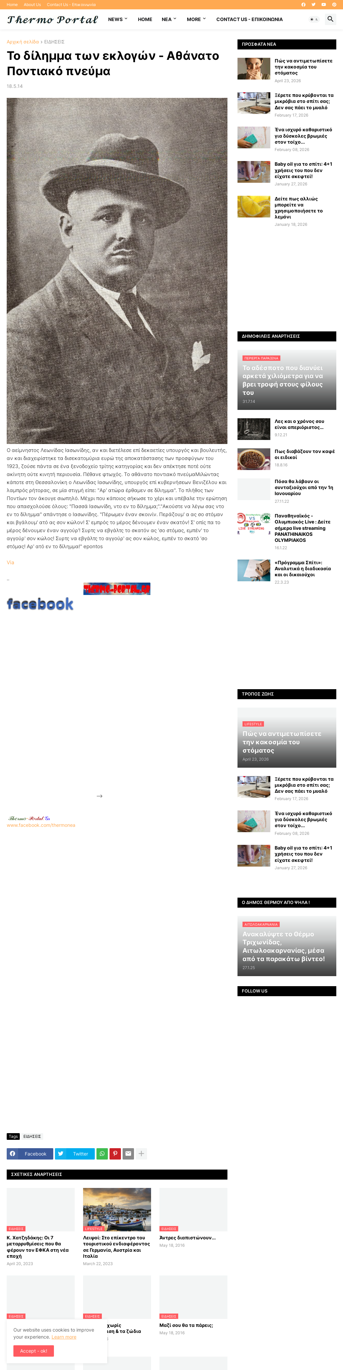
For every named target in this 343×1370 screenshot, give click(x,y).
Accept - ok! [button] (33, 1351)
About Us (32, 4)
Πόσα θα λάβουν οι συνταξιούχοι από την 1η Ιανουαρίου (304, 487)
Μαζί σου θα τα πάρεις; (186, 1325)
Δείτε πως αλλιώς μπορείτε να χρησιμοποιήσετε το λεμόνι (299, 208)
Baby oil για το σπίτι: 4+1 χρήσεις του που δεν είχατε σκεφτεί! (303, 170)
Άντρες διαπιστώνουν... (187, 1237)
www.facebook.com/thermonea (117, 907)
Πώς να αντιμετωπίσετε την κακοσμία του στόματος (304, 66)
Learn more (64, 1337)
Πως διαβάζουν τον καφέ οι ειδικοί (305, 454)
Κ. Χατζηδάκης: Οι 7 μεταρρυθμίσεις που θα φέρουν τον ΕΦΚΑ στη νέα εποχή (38, 1247)
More (194, 19)
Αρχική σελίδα (23, 41)
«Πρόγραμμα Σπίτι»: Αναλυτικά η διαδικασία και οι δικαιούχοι (303, 568)
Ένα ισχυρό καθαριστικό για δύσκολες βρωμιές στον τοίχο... (303, 135)
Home (12, 4)
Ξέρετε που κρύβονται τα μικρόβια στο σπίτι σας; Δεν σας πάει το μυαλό (304, 101)
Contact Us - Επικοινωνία (71, 4)
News (115, 19)
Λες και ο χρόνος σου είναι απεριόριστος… (299, 424)
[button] (314, 19)
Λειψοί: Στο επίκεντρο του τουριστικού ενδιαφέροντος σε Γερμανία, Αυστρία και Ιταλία (116, 1247)
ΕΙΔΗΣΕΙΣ (54, 41)
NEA (167, 19)
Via (10, 562)
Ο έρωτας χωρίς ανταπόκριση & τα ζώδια (112, 1328)
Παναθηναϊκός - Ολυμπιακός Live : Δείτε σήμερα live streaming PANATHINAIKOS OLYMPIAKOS (303, 528)
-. (29, 818)
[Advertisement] (154, 697)
